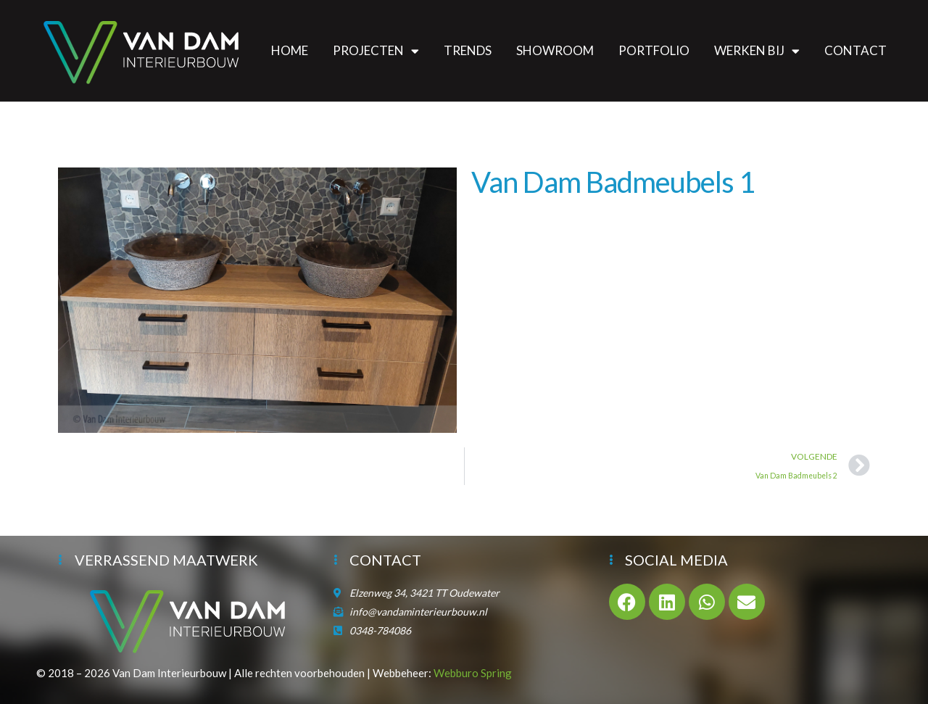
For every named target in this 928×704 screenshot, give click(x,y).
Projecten (376, 51)
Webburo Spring (473, 672)
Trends (468, 50)
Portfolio (653, 50)
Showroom (555, 50)
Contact (855, 50)
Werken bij (757, 51)
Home (289, 50)
